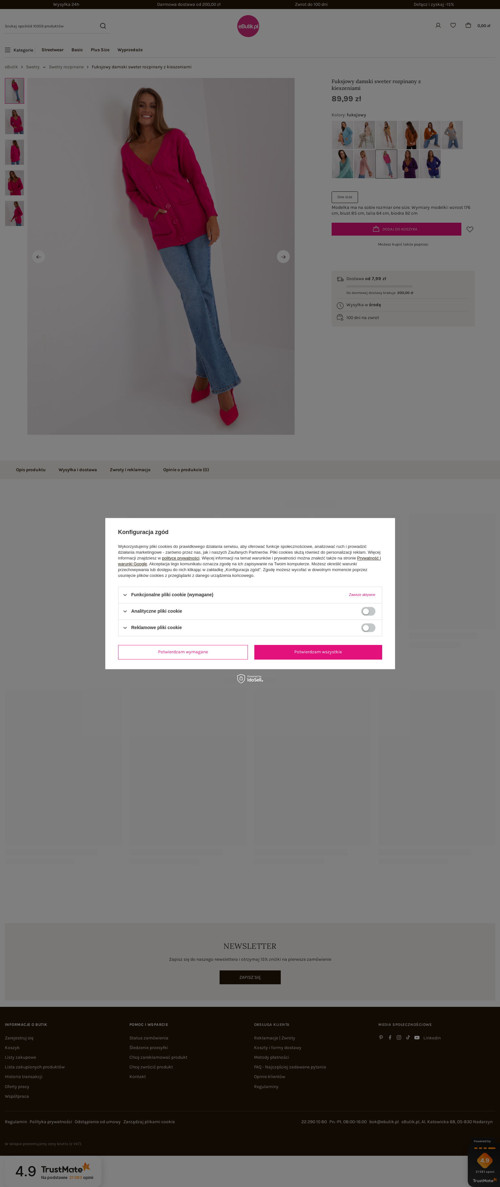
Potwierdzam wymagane (183, 652)
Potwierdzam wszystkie (318, 652)
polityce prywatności (180, 558)
